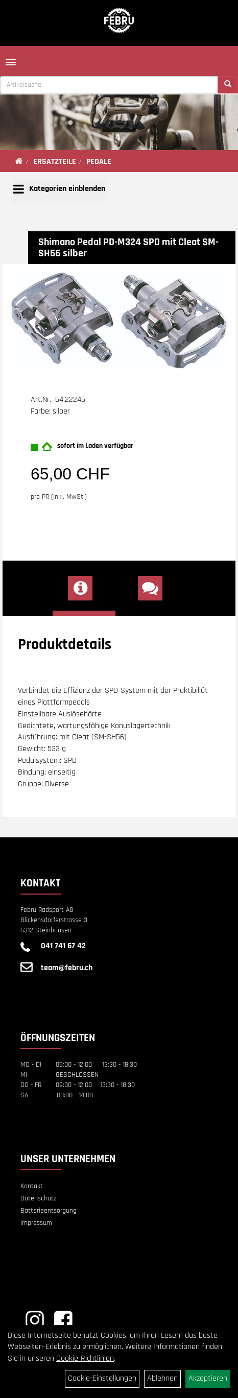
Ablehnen (162, 1378)
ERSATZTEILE (54, 161)
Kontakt (31, 1186)
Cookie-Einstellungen (102, 1378)
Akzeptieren (207, 1378)
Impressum (36, 1222)
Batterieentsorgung (48, 1210)
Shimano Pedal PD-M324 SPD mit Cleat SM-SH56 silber (128, 247)
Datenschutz (38, 1198)
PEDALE (98, 161)
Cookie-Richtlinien (85, 1358)
